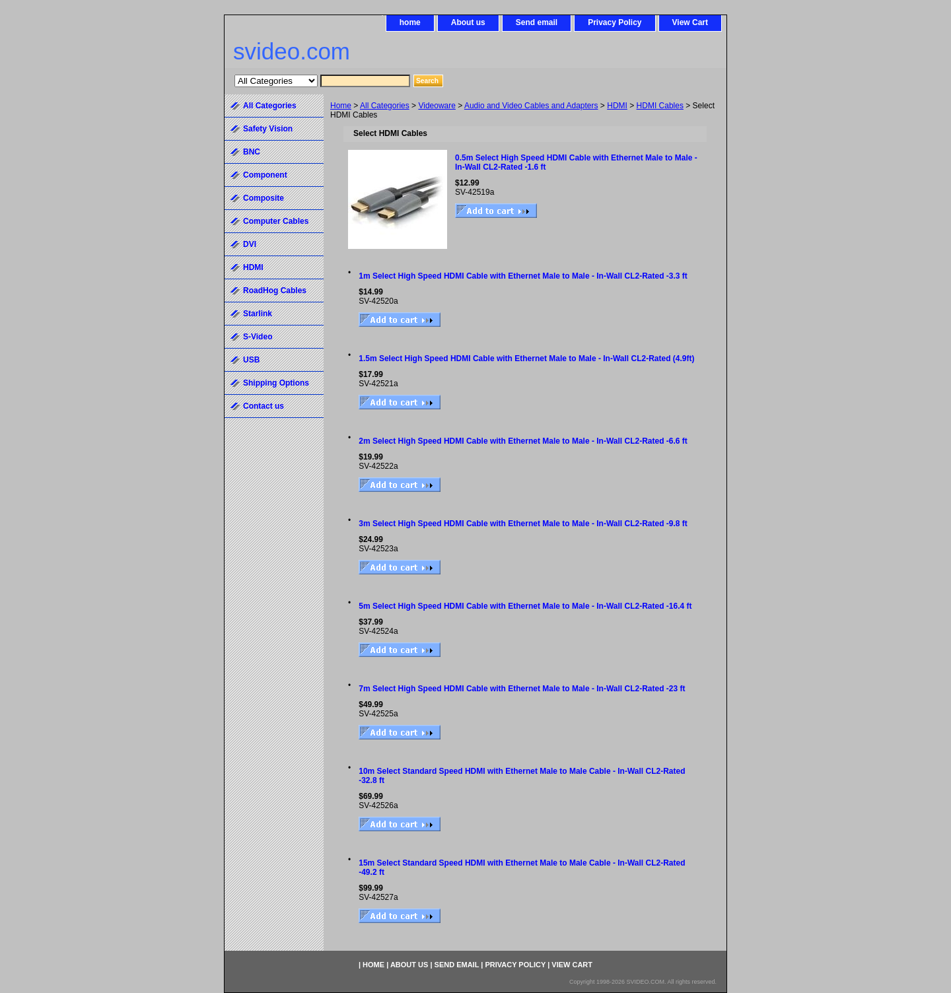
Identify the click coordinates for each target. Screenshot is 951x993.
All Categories (384, 105)
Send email (536, 22)
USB (251, 359)
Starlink (257, 313)
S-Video (257, 336)
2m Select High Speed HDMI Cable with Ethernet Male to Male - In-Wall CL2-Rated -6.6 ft (523, 441)
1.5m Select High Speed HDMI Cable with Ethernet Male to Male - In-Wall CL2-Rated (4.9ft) (526, 358)
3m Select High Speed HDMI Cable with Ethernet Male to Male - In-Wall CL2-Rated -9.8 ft (523, 523)
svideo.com (291, 51)
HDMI (617, 105)
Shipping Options (276, 383)
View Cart (690, 22)
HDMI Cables (660, 105)
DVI (249, 244)
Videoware (436, 105)
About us (468, 22)
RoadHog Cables (274, 290)
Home (340, 105)
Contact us (263, 406)
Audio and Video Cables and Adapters (531, 105)
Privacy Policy (614, 22)
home (410, 22)
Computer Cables (275, 221)
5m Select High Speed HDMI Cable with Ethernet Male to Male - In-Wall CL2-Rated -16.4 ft (525, 606)
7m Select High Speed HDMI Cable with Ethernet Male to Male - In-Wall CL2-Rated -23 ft (522, 688)
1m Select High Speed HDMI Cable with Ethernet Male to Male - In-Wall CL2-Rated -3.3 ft (523, 276)
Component (265, 175)
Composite (263, 198)
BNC (251, 151)
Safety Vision (268, 128)
